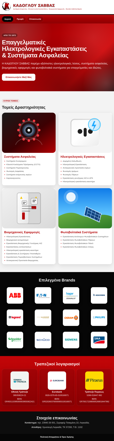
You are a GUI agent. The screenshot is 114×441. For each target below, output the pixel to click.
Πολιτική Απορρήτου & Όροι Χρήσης (57, 437)
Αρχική (7, 19)
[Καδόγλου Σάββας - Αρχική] (43, 6)
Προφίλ (20, 19)
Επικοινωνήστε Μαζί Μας (19, 77)
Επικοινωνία (35, 19)
